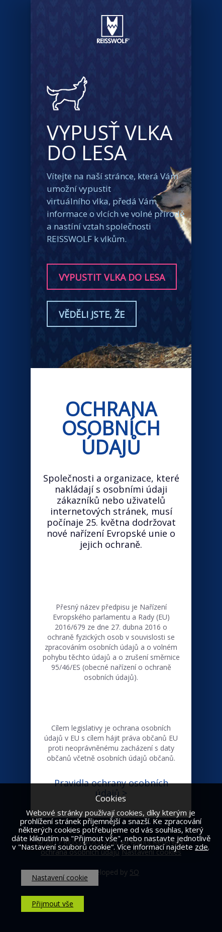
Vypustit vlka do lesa (112, 277)
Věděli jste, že (92, 314)
